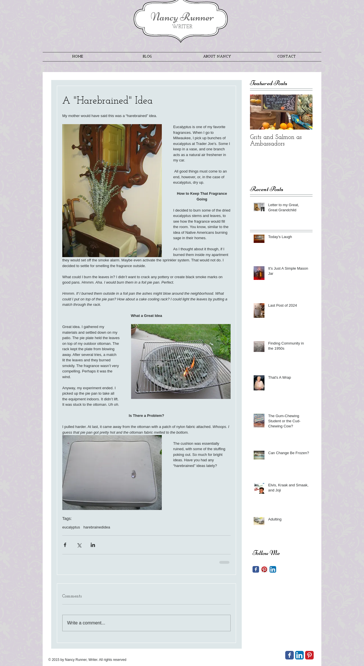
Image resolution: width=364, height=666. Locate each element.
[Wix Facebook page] (289, 655)
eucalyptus (71, 527)
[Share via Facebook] (65, 545)
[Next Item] (303, 112)
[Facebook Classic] (256, 569)
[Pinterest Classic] (309, 655)
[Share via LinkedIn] (93, 545)
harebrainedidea (96, 527)
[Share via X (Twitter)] (79, 545)
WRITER (182, 27)
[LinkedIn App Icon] (273, 569)
